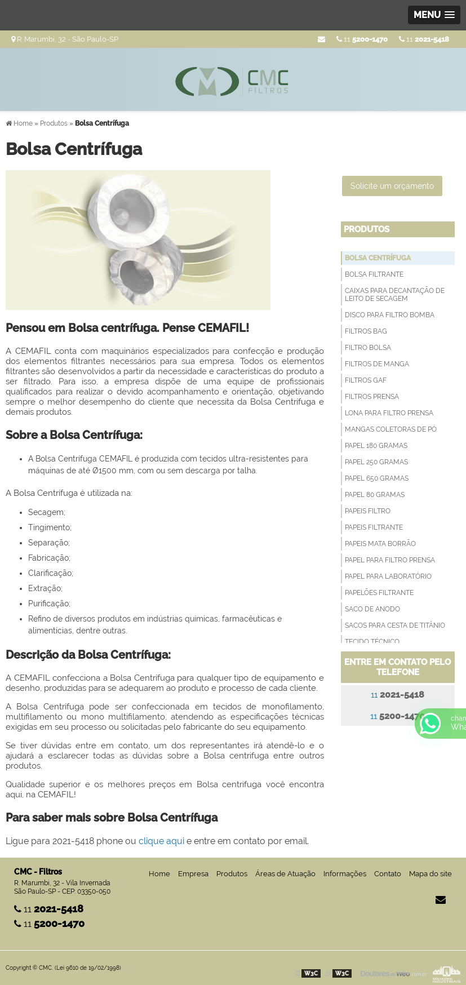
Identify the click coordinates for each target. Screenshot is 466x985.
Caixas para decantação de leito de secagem (395, 295)
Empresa (193, 873)
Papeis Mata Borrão (380, 544)
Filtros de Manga (377, 364)
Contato (387, 873)
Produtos (366, 229)
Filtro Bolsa (368, 348)
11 (424, 39)
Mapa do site (430, 873)
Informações (344, 873)
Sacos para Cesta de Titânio (395, 625)
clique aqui (161, 841)
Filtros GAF (366, 380)
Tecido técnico (372, 642)
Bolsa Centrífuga (378, 258)
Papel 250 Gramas (376, 462)
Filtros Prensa (372, 397)
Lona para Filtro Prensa (389, 413)
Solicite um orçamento (392, 185)
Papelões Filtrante (379, 593)
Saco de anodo (372, 609)
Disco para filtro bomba (389, 315)
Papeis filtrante (374, 527)
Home (159, 873)
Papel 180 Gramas (376, 446)
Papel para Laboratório (388, 576)
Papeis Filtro (367, 511)
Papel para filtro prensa (390, 560)
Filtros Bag (366, 331)
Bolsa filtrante (374, 274)
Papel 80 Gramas (375, 495)
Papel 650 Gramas (377, 478)
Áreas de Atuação (285, 873)
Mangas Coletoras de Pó (391, 429)
